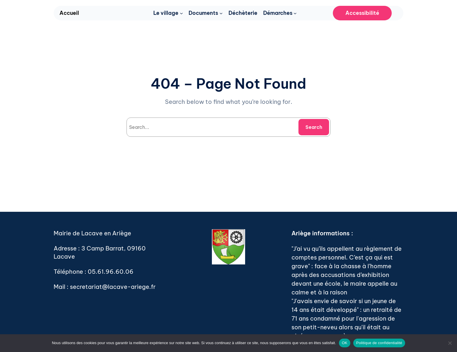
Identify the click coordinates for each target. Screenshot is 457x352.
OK (344, 343)
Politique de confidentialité (379, 343)
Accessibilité (362, 13)
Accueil (69, 13)
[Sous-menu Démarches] (295, 13)
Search (313, 127)
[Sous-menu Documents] (221, 13)
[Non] (450, 343)
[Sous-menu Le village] (181, 13)
